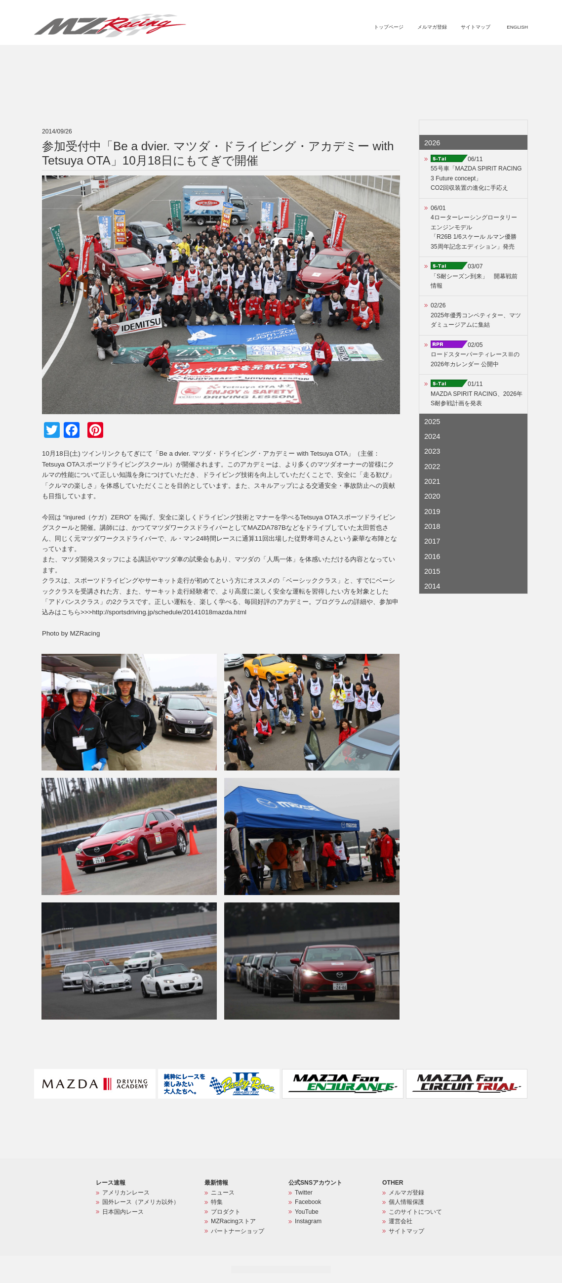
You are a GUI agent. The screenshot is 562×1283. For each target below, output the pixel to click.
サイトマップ (475, 27)
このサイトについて (415, 1211)
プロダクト (371, 57)
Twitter (304, 1192)
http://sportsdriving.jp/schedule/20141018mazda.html (169, 612)
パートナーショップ (486, 57)
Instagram (308, 1221)
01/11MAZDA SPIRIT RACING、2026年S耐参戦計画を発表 (476, 394)
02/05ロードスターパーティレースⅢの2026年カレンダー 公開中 (475, 355)
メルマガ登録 (432, 27)
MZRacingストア (423, 57)
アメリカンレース (126, 1192)
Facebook (308, 1201)
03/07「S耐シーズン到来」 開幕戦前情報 (474, 276)
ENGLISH (517, 27)
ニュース (309, 57)
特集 (337, 57)
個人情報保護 (406, 1201)
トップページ (388, 27)
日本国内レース (123, 1211)
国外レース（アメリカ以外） (140, 1201)
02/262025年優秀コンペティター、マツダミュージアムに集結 (476, 315)
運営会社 (400, 1221)
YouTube (307, 1211)
